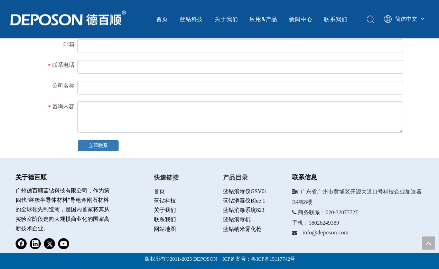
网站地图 (165, 229)
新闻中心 (300, 19)
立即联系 (98, 145)
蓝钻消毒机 (237, 219)
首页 (162, 19)
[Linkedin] (35, 243)
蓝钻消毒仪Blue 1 (244, 201)
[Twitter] (49, 243)
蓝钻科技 (191, 19)
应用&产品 (263, 19)
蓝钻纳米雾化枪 (242, 229)
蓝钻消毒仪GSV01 (245, 191)
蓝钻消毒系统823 (243, 210)
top (428, 243)
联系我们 (335, 19)
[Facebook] (21, 243)
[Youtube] (63, 243)
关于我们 (226, 19)
